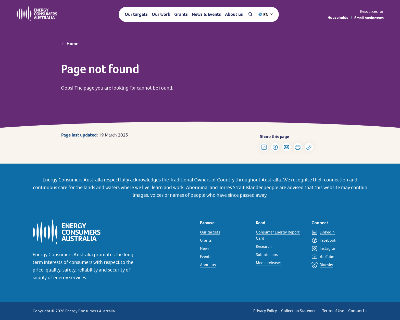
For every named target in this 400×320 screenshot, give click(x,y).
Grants (181, 14)
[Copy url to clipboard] (309, 147)
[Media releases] (281, 263)
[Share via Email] (286, 147)
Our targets (136, 14)
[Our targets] (225, 232)
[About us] (225, 265)
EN (266, 14)
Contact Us (357, 310)
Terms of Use (333, 310)
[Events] (225, 257)
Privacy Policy (265, 310)
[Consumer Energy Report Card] (281, 235)
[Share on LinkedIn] (264, 147)
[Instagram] (336, 248)
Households (338, 17)
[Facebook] (336, 240)
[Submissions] (281, 255)
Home (72, 43)
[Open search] (250, 14)
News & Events (206, 14)
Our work (161, 14)
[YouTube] (336, 257)
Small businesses (369, 17)
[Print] (298, 147)
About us (234, 14)
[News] (225, 248)
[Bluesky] (336, 265)
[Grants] (225, 240)
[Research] (281, 246)
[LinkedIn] (336, 232)
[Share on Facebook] (275, 147)
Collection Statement (299, 310)
